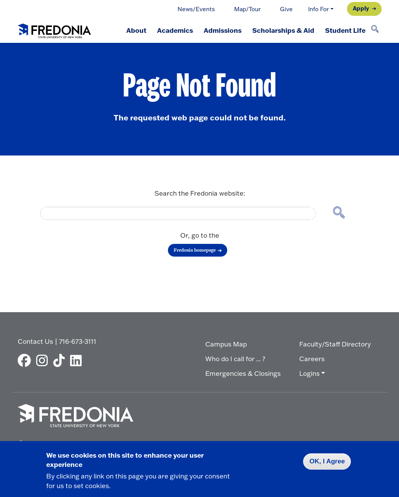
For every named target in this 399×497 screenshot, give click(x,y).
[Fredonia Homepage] (54, 29)
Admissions (222, 30)
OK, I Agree (327, 461)
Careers (312, 358)
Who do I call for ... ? (235, 358)
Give (286, 9)
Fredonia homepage (195, 250)
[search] (175, 213)
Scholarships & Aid (283, 30)
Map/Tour (247, 9)
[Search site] (343, 213)
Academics (175, 30)
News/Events (196, 9)
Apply (361, 8)
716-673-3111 (77, 341)
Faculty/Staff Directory (335, 344)
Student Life (345, 30)
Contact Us (35, 341)
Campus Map (226, 344)
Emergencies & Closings (243, 373)
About (136, 30)
